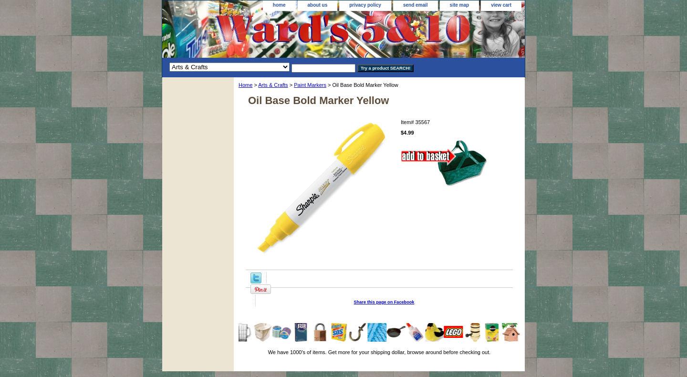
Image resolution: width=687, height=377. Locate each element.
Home (245, 85)
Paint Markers (310, 85)
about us (318, 5)
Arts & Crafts (273, 85)
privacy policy (365, 5)
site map (459, 5)
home (279, 5)
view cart (501, 5)
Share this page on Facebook (384, 302)
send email (415, 5)
